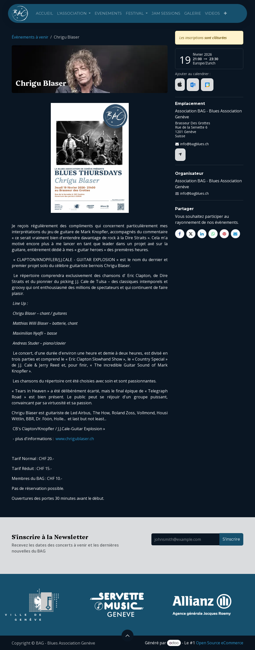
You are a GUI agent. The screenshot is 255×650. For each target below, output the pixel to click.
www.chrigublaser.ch (75, 438)
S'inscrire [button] (231, 539)
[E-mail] (235, 233)
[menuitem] (44, 13)
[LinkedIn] (202, 233)
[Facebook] (179, 233)
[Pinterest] (224, 233)
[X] (190, 233)
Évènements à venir (30, 37)
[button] (127, 636)
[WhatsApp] (213, 233)
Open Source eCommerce (219, 643)
